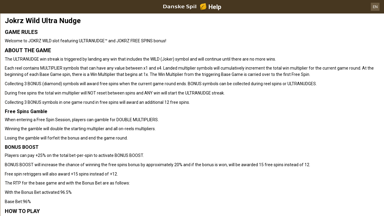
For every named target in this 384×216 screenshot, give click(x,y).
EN (375, 6)
